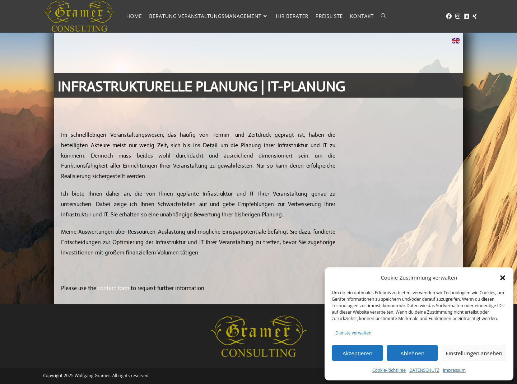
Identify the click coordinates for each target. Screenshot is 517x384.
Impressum (454, 370)
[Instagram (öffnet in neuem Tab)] (456, 16)
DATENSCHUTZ (424, 370)
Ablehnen (412, 353)
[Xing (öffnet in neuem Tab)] (473, 16)
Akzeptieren (357, 353)
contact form (113, 288)
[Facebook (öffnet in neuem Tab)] (447, 16)
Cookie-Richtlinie (389, 370)
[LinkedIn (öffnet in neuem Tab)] (464, 16)
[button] (502, 277)
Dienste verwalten (353, 333)
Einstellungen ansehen (474, 353)
